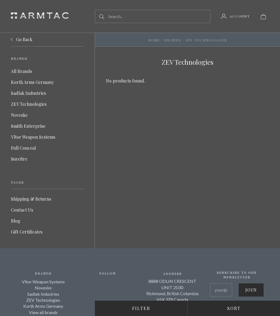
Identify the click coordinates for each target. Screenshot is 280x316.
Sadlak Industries (28, 93)
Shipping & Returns (31, 199)
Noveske (19, 115)
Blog (15, 221)
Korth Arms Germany (32, 82)
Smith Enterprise (28, 126)
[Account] (235, 16)
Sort (234, 308)
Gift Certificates (26, 232)
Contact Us (22, 210)
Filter (141, 308)
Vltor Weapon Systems (33, 137)
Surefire (19, 159)
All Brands (21, 71)
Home (154, 40)
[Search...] (152, 16)
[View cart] (263, 16)
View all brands (43, 312)
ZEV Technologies (28, 104)
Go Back (21, 39)
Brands (172, 40)
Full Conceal (23, 148)
